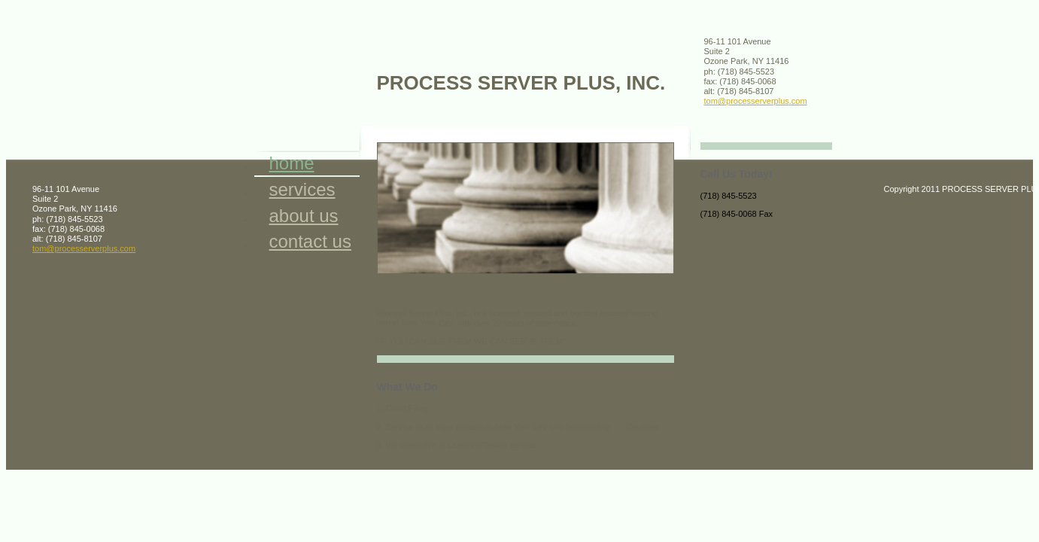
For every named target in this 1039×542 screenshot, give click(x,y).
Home (291, 163)
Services (302, 189)
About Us (304, 216)
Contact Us (310, 241)
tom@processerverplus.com (755, 100)
